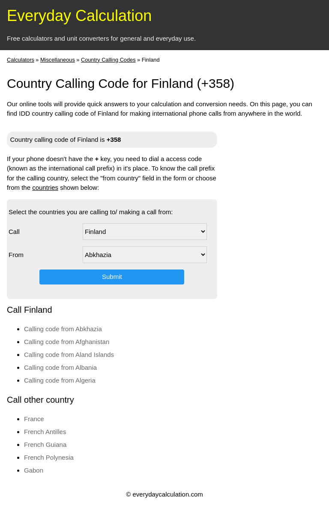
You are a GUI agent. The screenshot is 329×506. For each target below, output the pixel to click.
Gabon (33, 470)
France (34, 418)
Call (14, 231)
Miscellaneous (57, 60)
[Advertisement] (288, 253)
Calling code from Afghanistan (66, 341)
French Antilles (45, 431)
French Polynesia (49, 457)
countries (45, 187)
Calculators (20, 60)
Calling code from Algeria (60, 380)
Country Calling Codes (108, 60)
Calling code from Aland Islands (69, 354)
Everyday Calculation (79, 15)
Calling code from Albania (60, 367)
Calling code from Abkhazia (63, 328)
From (16, 254)
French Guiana (45, 444)
